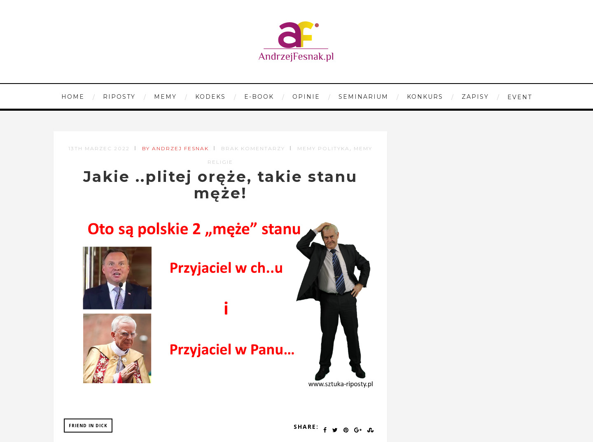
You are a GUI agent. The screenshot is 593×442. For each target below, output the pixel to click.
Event (519, 97)
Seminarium (363, 96)
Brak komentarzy (253, 148)
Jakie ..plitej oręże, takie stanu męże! (220, 184)
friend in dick (88, 425)
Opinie (306, 96)
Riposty (119, 96)
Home (72, 96)
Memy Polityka (323, 148)
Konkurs (425, 96)
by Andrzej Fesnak (175, 148)
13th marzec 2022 (99, 148)
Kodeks (210, 96)
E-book (259, 96)
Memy (165, 96)
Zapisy (475, 96)
